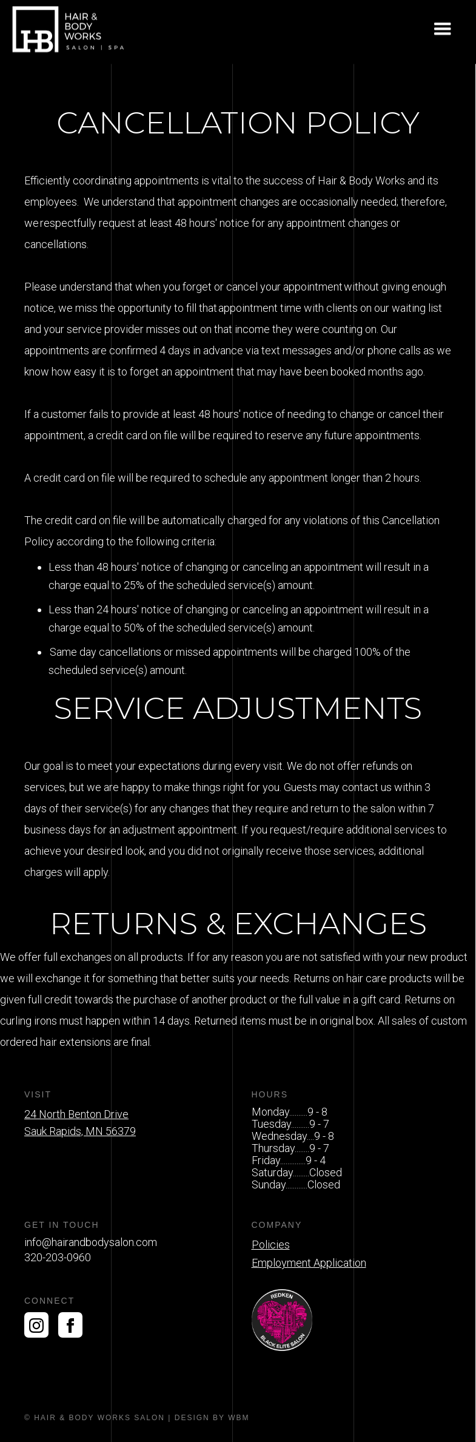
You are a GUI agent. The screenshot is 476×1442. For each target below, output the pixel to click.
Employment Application (309, 1262)
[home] (69, 29)
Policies (271, 1244)
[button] (442, 29)
